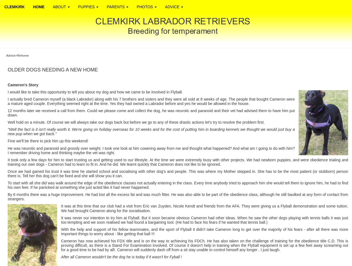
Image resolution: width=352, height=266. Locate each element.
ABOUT (61, 7)
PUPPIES (88, 7)
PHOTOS (147, 7)
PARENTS (117, 7)
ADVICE (174, 7)
